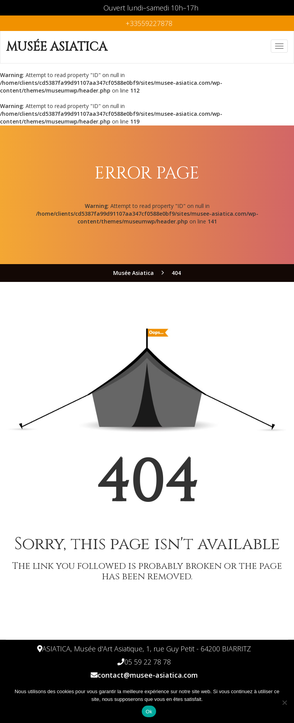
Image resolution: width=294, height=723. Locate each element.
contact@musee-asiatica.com (148, 675)
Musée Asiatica (56, 47)
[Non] (284, 702)
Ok (149, 711)
